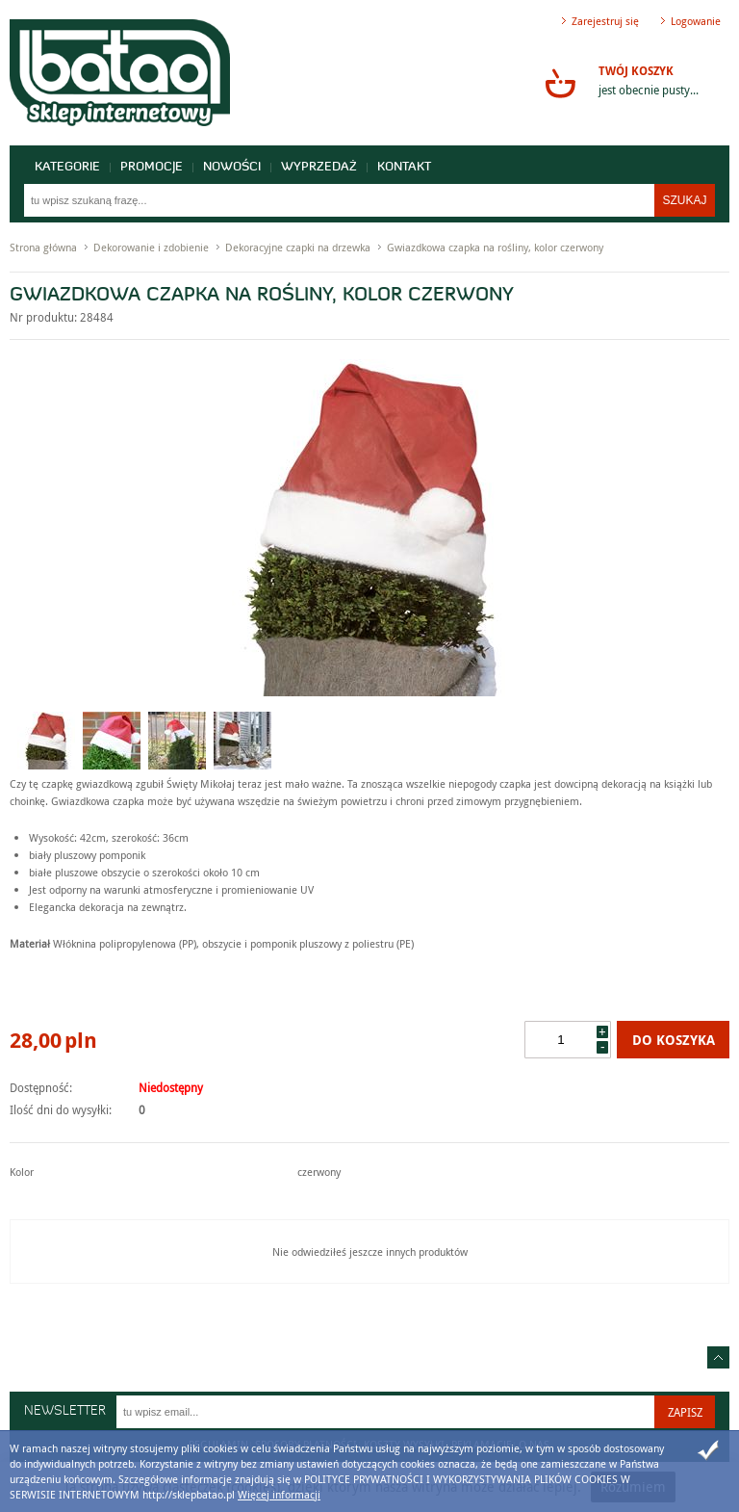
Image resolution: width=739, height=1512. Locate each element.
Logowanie (696, 20)
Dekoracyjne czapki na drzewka (297, 247)
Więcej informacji (279, 1494)
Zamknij (708, 1450)
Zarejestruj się (605, 20)
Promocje (151, 167)
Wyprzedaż (319, 167)
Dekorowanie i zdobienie (151, 247)
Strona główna (43, 247)
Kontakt (404, 167)
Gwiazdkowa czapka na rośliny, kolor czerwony (495, 247)
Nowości (232, 167)
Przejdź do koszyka (560, 82)
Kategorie (67, 167)
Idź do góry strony (718, 1357)
